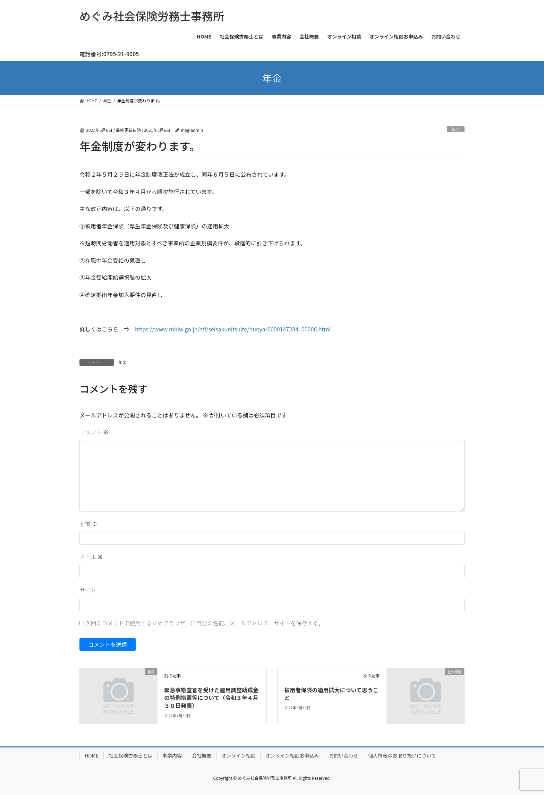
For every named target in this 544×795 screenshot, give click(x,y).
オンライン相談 (238, 755)
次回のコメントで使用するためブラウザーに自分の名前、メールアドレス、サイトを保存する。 (204, 623)
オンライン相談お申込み (292, 755)
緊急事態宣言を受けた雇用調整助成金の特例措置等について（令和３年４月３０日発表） (211, 698)
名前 (88, 523)
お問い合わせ (343, 755)
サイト (87, 590)
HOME (92, 755)
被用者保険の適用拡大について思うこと (331, 694)
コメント (94, 432)
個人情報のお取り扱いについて (402, 755)
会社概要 (201, 755)
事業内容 (172, 755)
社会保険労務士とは (130, 755)
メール (91, 556)
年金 (455, 129)
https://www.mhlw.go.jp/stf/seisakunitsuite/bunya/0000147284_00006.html (233, 329)
